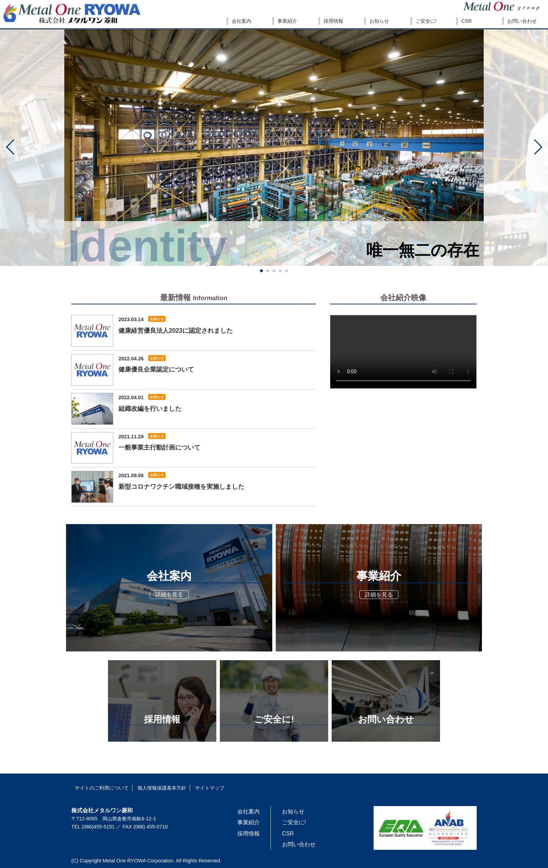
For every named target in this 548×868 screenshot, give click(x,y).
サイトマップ (209, 788)
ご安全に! (294, 822)
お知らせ (157, 319)
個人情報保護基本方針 (161, 788)
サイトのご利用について (102, 788)
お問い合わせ (299, 844)
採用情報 (248, 834)
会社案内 (248, 811)
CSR (288, 834)
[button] (10, 147)
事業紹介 (248, 822)
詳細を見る (169, 595)
